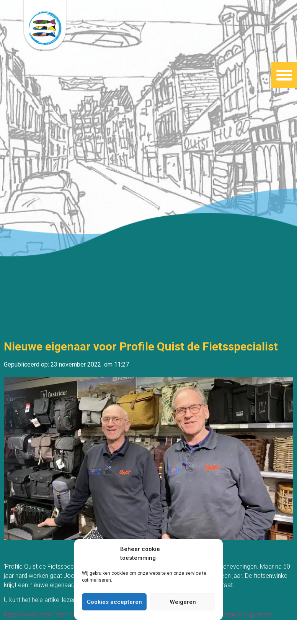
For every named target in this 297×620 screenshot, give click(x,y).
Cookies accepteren (114, 602)
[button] (284, 75)
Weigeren (183, 602)
